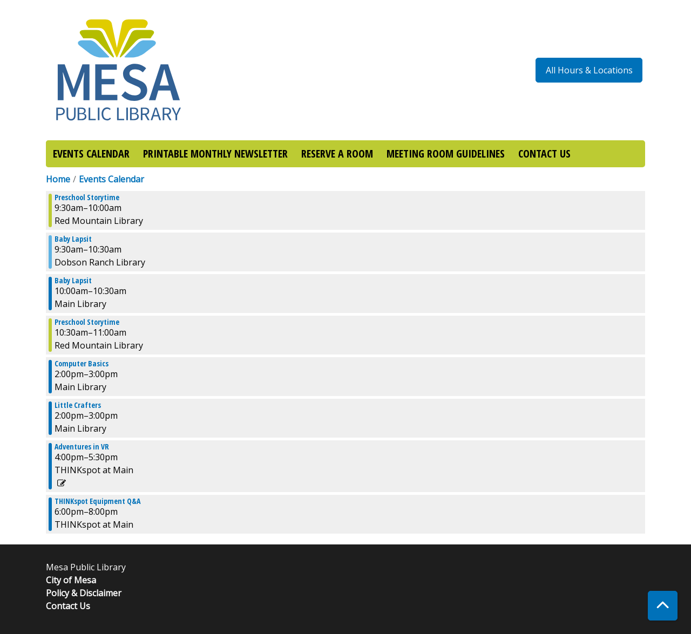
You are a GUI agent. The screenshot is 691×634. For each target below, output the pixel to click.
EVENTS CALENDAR (91, 153)
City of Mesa (71, 580)
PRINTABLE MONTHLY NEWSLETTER (215, 153)
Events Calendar (111, 179)
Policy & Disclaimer (83, 593)
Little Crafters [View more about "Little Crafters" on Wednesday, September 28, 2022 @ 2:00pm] (78, 405)
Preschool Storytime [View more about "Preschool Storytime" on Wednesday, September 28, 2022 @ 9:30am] (87, 197)
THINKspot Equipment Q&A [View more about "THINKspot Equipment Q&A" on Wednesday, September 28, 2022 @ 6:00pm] (97, 501)
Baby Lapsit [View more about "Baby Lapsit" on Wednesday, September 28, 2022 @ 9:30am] (73, 239)
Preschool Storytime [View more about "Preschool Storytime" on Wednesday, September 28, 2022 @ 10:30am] (87, 322)
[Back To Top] (663, 606)
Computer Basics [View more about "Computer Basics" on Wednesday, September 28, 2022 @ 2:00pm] (82, 363)
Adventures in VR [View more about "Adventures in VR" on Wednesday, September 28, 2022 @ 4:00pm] (82, 447)
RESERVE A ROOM (337, 153)
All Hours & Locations (589, 70)
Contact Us (68, 606)
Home (58, 179)
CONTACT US (544, 153)
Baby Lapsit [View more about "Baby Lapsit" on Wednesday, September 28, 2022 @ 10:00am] (73, 280)
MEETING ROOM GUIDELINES (446, 153)
